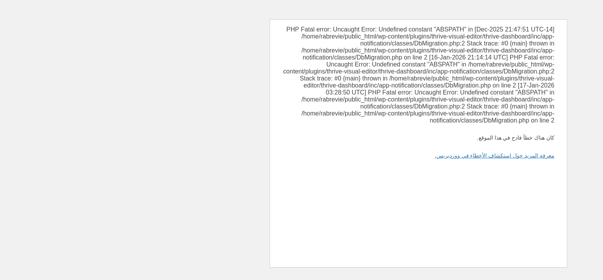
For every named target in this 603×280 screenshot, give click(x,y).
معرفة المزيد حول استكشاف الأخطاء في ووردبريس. (377, 155)
